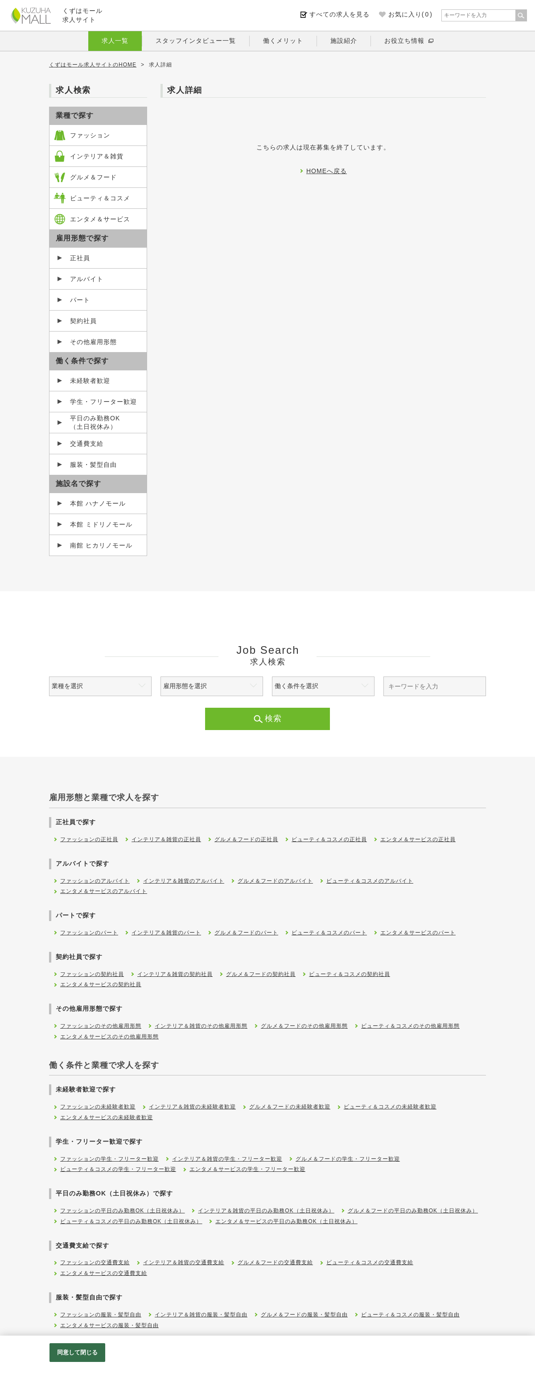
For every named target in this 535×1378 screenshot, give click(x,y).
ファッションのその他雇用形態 (100, 1026)
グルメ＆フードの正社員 (246, 839)
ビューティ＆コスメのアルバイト (369, 881)
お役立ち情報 (404, 40)
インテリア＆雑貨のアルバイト (183, 881)
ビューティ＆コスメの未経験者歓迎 (390, 1107)
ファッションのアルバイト (95, 881)
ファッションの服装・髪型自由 (100, 1315)
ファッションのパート (89, 933)
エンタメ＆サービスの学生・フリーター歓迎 (247, 1169)
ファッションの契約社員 (92, 974)
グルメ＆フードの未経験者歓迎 (289, 1107)
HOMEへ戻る (326, 170)
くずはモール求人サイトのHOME (92, 65)
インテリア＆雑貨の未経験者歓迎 (192, 1107)
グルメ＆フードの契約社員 (261, 974)
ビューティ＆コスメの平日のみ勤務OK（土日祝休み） (131, 1221)
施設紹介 (343, 40)
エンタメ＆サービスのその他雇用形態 (109, 1037)
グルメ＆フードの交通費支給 (275, 1262)
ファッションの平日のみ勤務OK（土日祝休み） (122, 1211)
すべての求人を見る (339, 14)
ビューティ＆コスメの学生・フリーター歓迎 (118, 1169)
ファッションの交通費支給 (95, 1262)
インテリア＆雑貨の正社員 (166, 839)
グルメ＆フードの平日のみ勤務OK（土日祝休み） (413, 1211)
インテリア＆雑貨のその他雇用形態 (201, 1026)
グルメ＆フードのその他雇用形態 (304, 1026)
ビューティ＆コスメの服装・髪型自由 (410, 1315)
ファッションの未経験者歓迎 (98, 1107)
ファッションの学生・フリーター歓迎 (109, 1159)
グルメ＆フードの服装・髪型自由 (304, 1315)
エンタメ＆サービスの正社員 (418, 839)
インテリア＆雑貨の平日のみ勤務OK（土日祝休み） (266, 1211)
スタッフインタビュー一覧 (196, 40)
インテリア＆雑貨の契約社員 (175, 974)
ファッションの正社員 (89, 839)
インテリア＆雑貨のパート (166, 933)
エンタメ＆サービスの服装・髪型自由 (109, 1325)
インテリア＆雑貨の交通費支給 (183, 1262)
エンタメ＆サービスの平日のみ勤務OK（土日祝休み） (286, 1221)
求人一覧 (115, 40)
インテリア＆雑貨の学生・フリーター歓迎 (227, 1159)
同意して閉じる (77, 1352)
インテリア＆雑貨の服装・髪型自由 (201, 1315)
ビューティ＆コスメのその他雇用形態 (410, 1026)
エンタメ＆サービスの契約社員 (100, 984)
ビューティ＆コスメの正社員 (329, 839)
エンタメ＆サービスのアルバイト (103, 891)
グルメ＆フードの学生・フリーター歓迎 (348, 1159)
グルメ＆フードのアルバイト (275, 881)
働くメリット (283, 40)
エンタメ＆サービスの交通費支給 (103, 1273)
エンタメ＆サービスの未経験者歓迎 (106, 1117)
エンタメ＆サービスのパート (418, 933)
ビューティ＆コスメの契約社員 (349, 974)
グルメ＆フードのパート (246, 933)
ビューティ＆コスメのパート (329, 933)
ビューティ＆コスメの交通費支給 (369, 1262)
